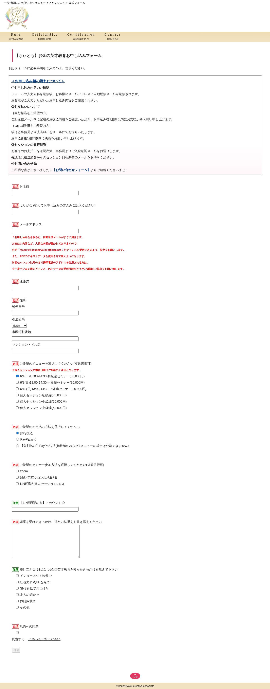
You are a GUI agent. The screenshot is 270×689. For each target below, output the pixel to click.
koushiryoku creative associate (136, 685)
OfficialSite (45, 37)
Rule (16, 37)
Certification (81, 37)
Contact (112, 37)
